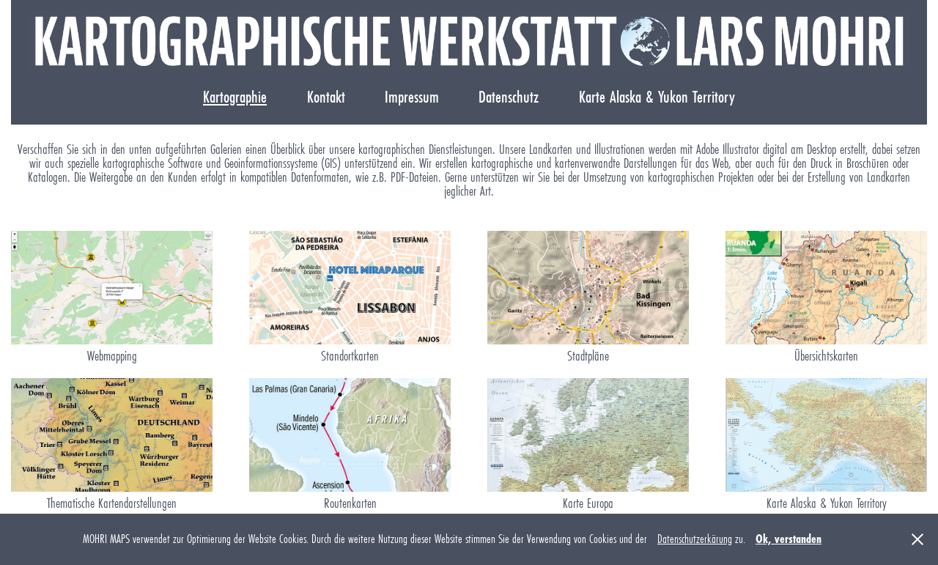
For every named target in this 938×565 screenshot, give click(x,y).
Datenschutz (509, 96)
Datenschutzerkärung (694, 539)
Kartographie (235, 96)
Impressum (412, 96)
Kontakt (326, 96)
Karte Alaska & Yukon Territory (657, 96)
